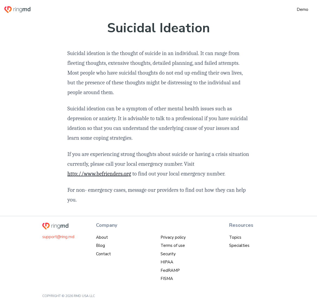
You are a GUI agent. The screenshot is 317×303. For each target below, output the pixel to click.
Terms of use (173, 245)
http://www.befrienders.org (99, 174)
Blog (100, 245)
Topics (235, 237)
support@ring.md (58, 237)
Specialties (239, 245)
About (102, 237)
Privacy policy (173, 237)
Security (168, 254)
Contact (103, 254)
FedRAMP (170, 270)
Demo (302, 9)
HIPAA (167, 262)
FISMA (167, 278)
